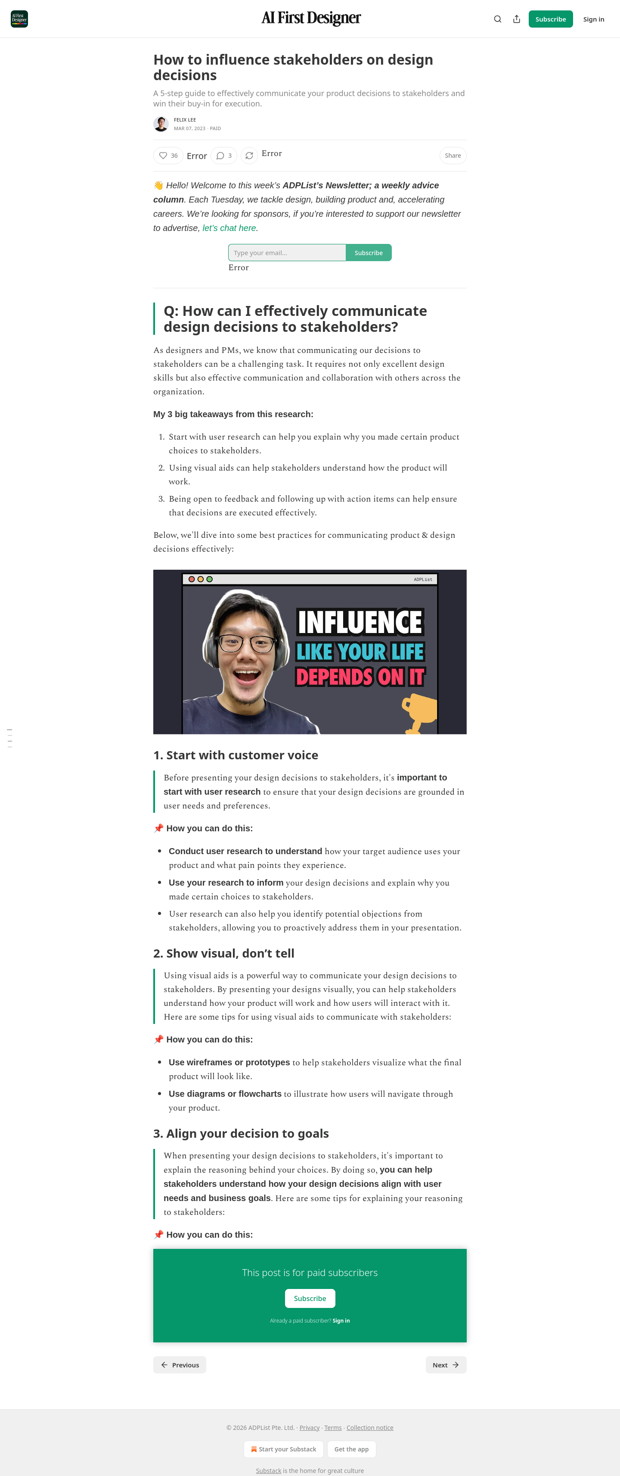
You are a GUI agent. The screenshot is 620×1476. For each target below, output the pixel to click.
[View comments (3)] (224, 155)
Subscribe (551, 19)
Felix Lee (185, 119)
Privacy (310, 1427)
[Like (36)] (168, 155)
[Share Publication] (516, 19)
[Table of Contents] (9, 738)
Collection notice (370, 1427)
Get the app (352, 1449)
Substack (269, 1471)
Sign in (593, 19)
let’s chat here (229, 228)
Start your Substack (282, 1449)
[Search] (497, 19)
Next (446, 1365)
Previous (179, 1365)
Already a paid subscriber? (310, 1320)
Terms (333, 1427)
